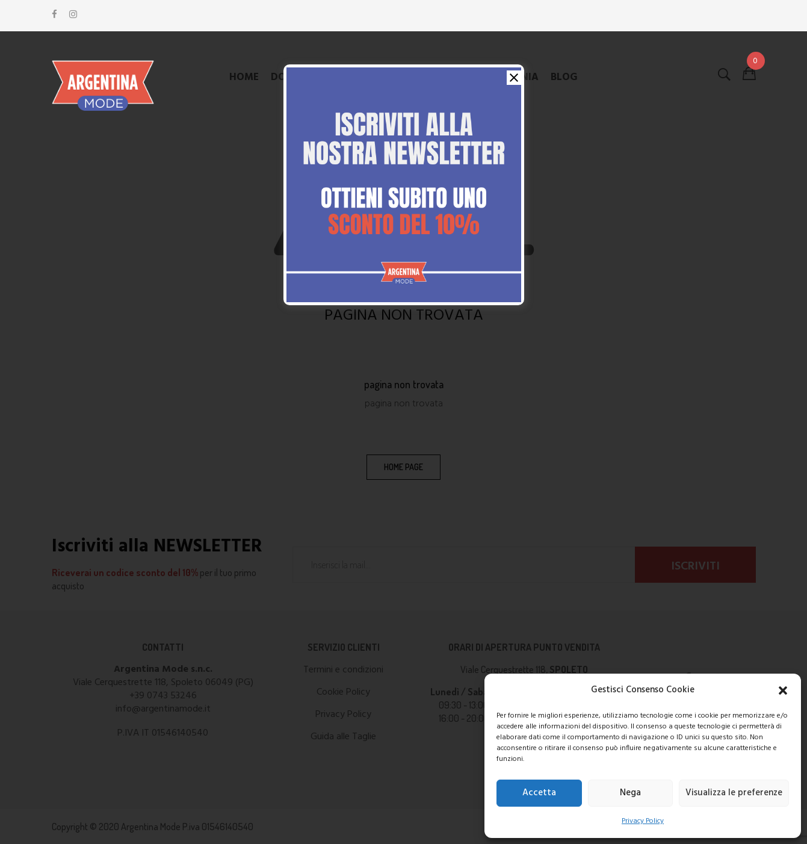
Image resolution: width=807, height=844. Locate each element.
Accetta (539, 793)
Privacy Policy (643, 821)
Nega (630, 793)
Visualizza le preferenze (733, 793)
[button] (783, 690)
